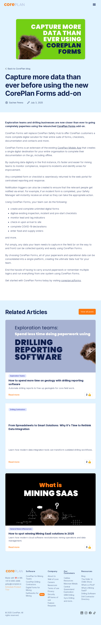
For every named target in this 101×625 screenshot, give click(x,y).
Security (51, 594)
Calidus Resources (68, 579)
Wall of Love (53, 579)
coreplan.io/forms (71, 280)
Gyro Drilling (69, 598)
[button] (94, 4)
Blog (83, 576)
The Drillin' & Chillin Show (86, 580)
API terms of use (53, 598)
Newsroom (52, 585)
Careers (51, 582)
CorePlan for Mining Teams (34, 577)
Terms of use (53, 588)
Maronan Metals (71, 584)
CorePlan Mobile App (69, 147)
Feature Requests (52, 604)
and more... (68, 601)
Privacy (51, 591)
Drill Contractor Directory (87, 597)
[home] (14, 4)
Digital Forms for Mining (33, 588)
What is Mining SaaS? (87, 589)
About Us (52, 576)
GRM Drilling (69, 595)
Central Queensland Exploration (69, 589)
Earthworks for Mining (32, 594)
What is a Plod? (88, 585)
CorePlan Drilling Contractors (33, 583)
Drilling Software (88, 593)
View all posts (87, 312)
